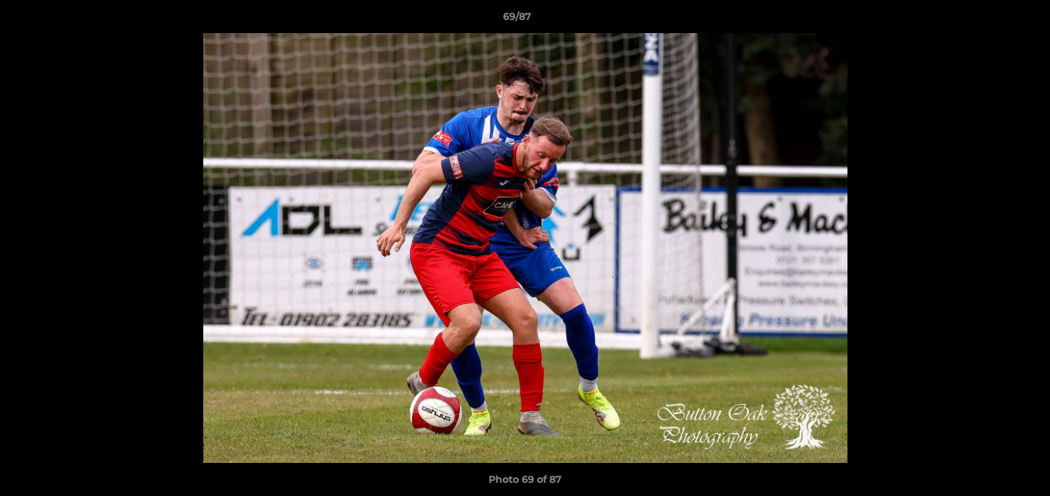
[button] (992, 20)
